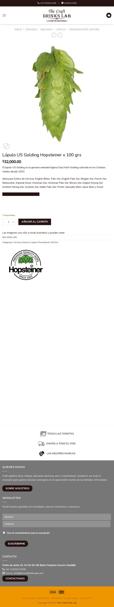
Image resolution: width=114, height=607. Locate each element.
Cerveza (31, 29)
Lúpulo (61, 29)
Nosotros (43, 598)
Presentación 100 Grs (84, 29)
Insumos (46, 29)
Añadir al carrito (35, 222)
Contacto (86, 598)
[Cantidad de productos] (8, 222)
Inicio (18, 29)
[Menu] (4, 15)
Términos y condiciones (64, 598)
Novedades (28, 598)
